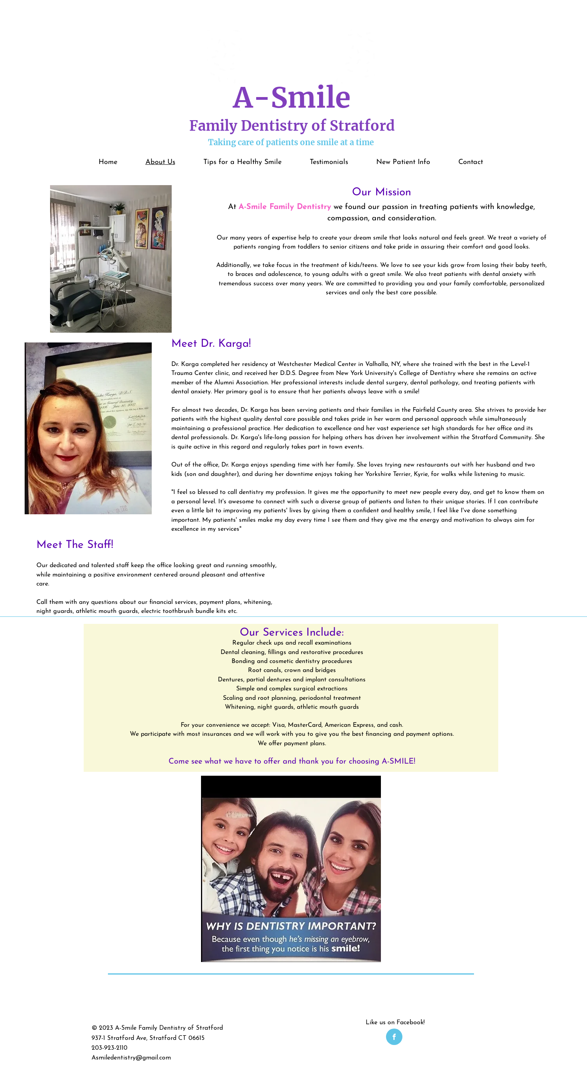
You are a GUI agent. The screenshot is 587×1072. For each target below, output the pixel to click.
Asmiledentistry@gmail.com (131, 1058)
